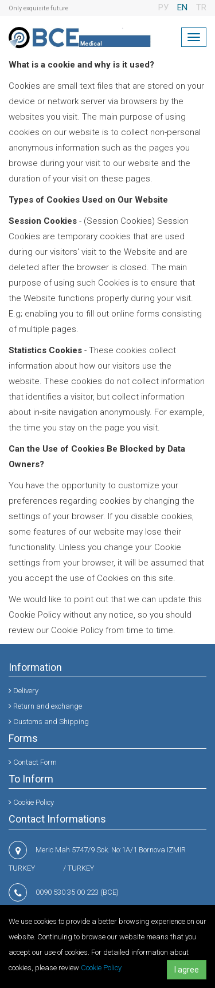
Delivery (23, 690)
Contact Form (33, 762)
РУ (163, 7)
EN (182, 7)
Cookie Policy (101, 967)
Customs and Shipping (49, 721)
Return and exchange (45, 706)
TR (201, 7)
